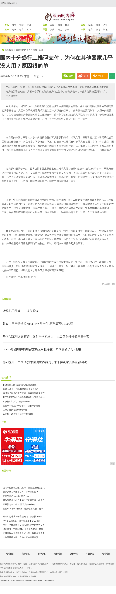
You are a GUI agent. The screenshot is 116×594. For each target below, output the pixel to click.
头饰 (105, 25)
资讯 (105, 29)
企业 (52, 25)
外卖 (67, 25)
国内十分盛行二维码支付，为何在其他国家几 (24, 488)
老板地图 (58, 553)
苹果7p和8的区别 (27, 277)
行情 (98, 29)
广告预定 (90, 553)
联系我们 (42, 553)
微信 (71, 76)
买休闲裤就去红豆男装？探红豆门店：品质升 (24, 500)
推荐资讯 (6, 470)
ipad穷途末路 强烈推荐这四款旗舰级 (20, 385)
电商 (21, 29)
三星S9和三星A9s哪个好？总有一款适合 (21, 405)
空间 (100, 76)
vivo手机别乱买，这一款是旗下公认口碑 (21, 520)
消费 (52, 29)
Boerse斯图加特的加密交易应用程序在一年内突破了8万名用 (42, 349)
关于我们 (26, 553)
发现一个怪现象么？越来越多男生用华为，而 (24, 525)
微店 (60, 29)
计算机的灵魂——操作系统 (20, 310)
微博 (85, 76)
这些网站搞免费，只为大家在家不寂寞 (20, 537)
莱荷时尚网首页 (23, 50)
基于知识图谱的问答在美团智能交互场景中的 (24, 397)
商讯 (14, 29)
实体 (29, 29)
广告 (3, 422)
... (112, 76)
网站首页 (10, 553)
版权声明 (74, 553)
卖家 (67, 29)
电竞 (21, 25)
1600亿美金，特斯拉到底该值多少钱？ (21, 389)
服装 (98, 25)
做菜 (60, 25)
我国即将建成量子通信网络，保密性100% (22, 516)
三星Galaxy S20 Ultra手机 (15, 410)
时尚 (14, 25)
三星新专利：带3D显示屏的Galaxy (19, 504)
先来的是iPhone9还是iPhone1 (17, 496)
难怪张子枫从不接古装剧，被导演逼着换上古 (24, 393)
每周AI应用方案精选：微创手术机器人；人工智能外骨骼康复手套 (46, 336)
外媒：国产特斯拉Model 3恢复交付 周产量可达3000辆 (38, 323)
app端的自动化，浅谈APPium (17, 401)
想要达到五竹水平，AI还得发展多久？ (20, 492)
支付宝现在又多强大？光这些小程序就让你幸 (24, 533)
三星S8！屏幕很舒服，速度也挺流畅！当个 (23, 508)
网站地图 (106, 553)
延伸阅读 (6, 299)
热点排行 (6, 377)
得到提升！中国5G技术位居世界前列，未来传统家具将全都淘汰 (45, 362)
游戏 (90, 25)
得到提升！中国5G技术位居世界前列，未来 (23, 529)
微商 (90, 29)
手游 (29, 25)
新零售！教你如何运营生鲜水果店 (18, 414)
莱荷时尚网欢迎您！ (9, 3)
